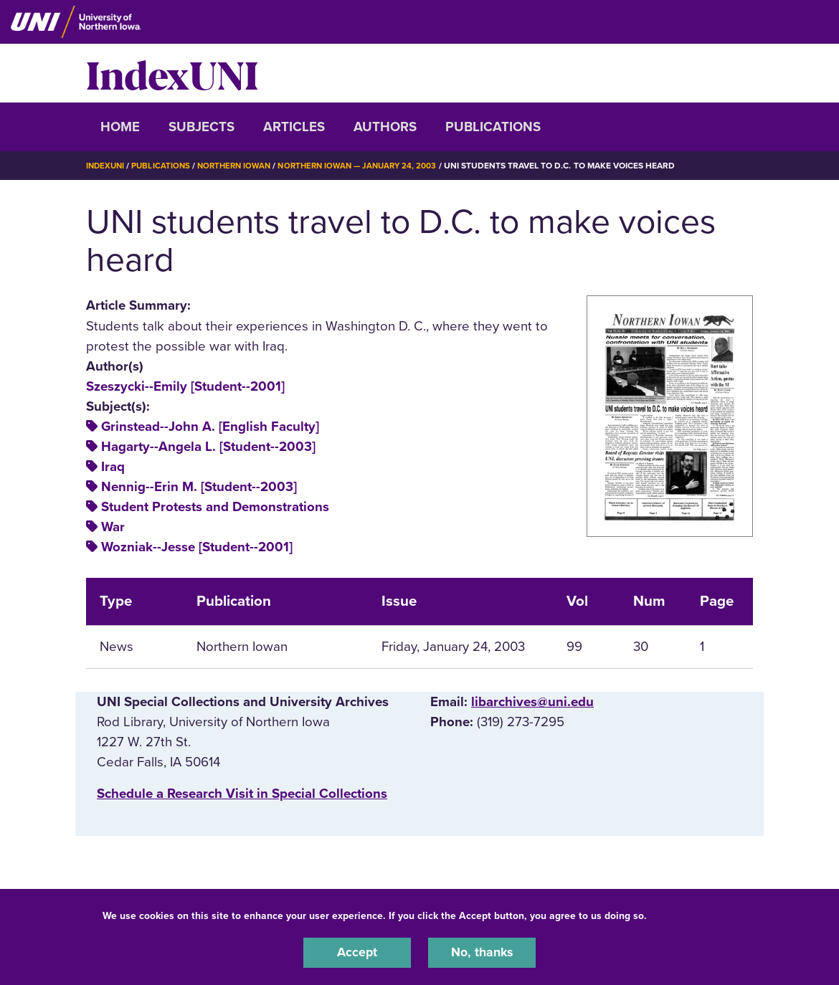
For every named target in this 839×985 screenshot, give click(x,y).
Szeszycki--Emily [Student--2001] (185, 386)
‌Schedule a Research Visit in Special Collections (242, 793)
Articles (294, 127)
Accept (357, 952)
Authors (385, 127)
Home (120, 127)
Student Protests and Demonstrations (215, 507)
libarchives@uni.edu (532, 702)
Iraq (113, 467)
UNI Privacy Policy (695, 914)
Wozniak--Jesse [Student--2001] (197, 547)
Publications (493, 127)
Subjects (201, 127)
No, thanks (482, 952)
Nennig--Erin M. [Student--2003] (199, 487)
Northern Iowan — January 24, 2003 (370, 166)
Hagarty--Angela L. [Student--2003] (208, 446)
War (113, 527)
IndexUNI (172, 73)
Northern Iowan (240, 166)
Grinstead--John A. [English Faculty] (210, 426)
